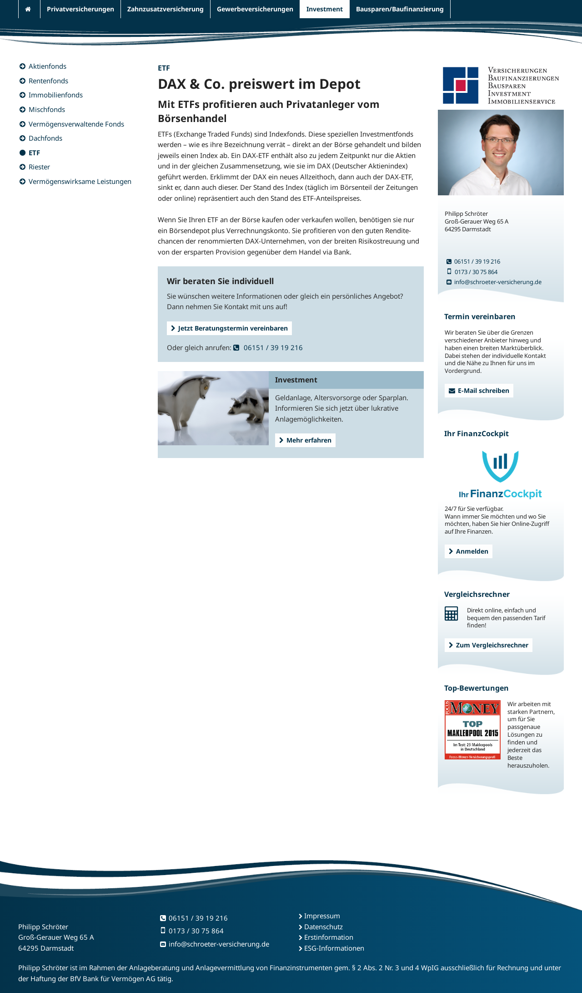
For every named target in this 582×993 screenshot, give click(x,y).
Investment (324, 9)
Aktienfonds (47, 66)
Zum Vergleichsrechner (488, 645)
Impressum (322, 915)
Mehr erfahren (305, 440)
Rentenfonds (48, 80)
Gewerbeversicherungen (255, 9)
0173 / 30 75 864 (472, 272)
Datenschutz (323, 926)
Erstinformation (328, 937)
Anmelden (468, 551)
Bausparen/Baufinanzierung (400, 9)
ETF (34, 152)
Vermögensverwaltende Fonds (76, 123)
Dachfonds (45, 138)
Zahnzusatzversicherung (165, 9)
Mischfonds (47, 109)
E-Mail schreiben (479, 390)
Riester (39, 166)
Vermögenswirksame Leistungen (80, 181)
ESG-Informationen (334, 947)
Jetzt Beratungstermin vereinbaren (229, 328)
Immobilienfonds (56, 94)
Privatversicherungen (80, 9)
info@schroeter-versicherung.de (494, 282)
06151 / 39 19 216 (268, 347)
